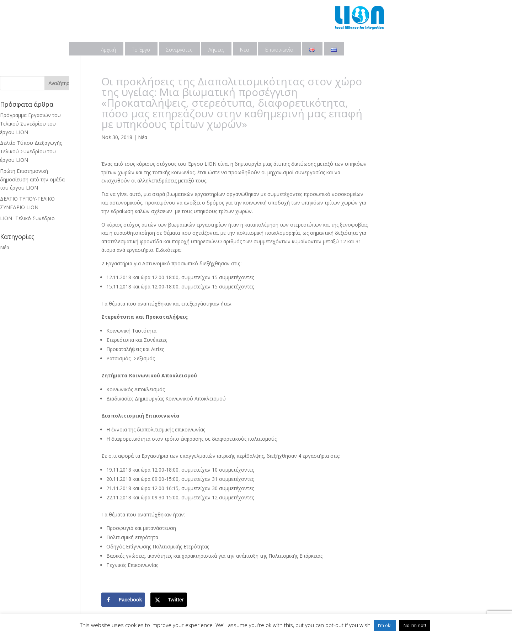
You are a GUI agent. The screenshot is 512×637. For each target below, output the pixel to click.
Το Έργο (141, 49)
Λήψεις (216, 49)
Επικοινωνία (279, 49)
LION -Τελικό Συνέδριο (27, 218)
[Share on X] (168, 600)
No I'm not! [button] (415, 625)
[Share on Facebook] (123, 600)
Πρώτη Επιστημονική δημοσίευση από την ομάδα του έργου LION (32, 179)
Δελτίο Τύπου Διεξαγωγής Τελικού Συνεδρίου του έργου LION (31, 151)
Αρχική (108, 49)
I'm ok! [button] (384, 625)
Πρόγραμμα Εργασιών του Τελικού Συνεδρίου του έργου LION (30, 124)
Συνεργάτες (179, 49)
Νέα (244, 49)
